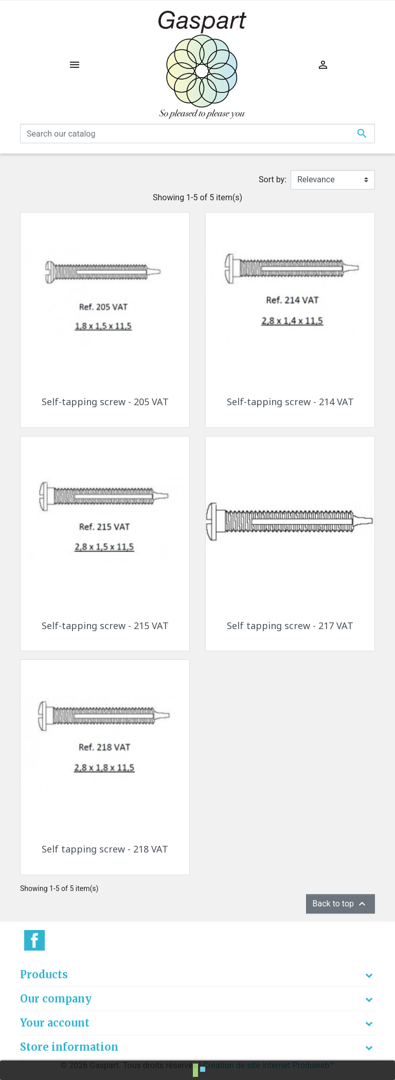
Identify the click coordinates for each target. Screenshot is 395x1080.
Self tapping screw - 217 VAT (290, 625)
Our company (56, 998)
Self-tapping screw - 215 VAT (105, 625)
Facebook (34, 940)
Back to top (340, 904)
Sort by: (272, 179)
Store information (69, 1046)
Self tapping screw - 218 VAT (105, 849)
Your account (54, 1022)
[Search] (197, 133)
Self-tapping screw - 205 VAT (105, 401)
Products (44, 974)
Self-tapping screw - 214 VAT (290, 401)
